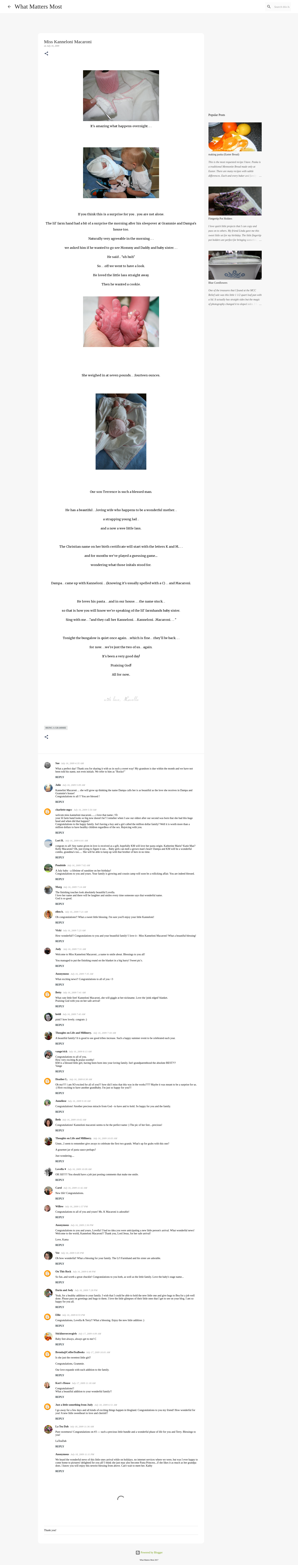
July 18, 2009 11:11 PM (82, 1454)
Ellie (58, 1315)
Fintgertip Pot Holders (220, 218)
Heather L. (61, 1079)
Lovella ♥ (60, 1169)
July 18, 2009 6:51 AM (105, 1404)
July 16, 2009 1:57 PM (76, 1206)
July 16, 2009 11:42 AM (75, 1187)
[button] (46, 54)
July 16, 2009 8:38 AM (80, 1079)
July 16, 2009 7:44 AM (104, 1032)
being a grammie (56, 727)
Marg (58, 887)
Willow (59, 1206)
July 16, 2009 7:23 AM (74, 930)
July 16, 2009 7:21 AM (76, 911)
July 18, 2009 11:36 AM (82, 1426)
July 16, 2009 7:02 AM (78, 865)
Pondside (60, 865)
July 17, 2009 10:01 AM (98, 1352)
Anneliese (61, 1101)
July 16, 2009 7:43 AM (74, 1014)
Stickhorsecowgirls (66, 1333)
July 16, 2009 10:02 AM (74, 1119)
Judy (58, 949)
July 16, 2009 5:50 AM (85, 809)
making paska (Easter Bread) (223, 154)
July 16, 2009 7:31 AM (74, 949)
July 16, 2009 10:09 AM (80, 1169)
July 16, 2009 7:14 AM (74, 887)
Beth (58, 1119)
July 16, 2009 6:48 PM (84, 1271)
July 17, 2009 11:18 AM (84, 1383)
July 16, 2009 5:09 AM (73, 785)
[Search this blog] (271, 6)
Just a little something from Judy (74, 1404)
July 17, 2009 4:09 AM (89, 1333)
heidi (58, 1014)
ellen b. (59, 911)
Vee (57, 1252)
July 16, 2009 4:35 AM (72, 763)
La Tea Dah (62, 1426)
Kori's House (62, 1383)
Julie (58, 785)
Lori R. (59, 840)
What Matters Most (38, 6)
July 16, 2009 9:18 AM (79, 1101)
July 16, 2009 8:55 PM (73, 1315)
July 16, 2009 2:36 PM (82, 1225)
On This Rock (63, 1271)
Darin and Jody (64, 1290)
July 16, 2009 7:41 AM (74, 992)
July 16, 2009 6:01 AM (76, 840)
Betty (58, 992)
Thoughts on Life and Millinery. (73, 1032)
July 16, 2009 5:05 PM (72, 1252)
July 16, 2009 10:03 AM (105, 1138)
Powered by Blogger (149, 1552)
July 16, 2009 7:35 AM (82, 973)
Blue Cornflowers (217, 282)
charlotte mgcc (63, 809)
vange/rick (61, 1051)
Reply (59, 777)
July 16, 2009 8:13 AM (80, 1051)
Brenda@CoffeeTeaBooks (70, 1352)
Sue (57, 763)
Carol (58, 1187)
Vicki (58, 930)
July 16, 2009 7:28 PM (86, 1290)
